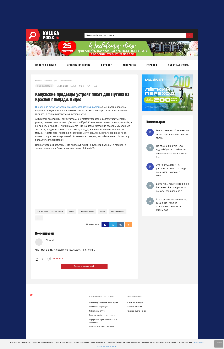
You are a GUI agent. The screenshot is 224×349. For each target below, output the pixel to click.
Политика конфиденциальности (102, 315)
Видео (102, 211)
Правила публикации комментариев (103, 302)
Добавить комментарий (84, 266)
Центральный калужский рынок (50, 211)
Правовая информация (98, 307)
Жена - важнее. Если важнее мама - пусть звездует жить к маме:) (172, 134)
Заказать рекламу (134, 307)
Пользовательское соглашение (101, 326)
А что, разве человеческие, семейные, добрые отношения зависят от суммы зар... (171, 204)
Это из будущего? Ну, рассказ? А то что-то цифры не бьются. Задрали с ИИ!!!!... (171, 170)
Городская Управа (87, 211)
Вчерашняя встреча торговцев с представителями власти (67, 106)
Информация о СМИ (97, 311)
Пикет (71, 211)
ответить (58, 258)
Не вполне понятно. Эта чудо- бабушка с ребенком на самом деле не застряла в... (171, 151)
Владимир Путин (117, 211)
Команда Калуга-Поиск (136, 311)
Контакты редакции (135, 302)
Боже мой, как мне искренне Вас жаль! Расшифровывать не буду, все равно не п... (172, 187)
